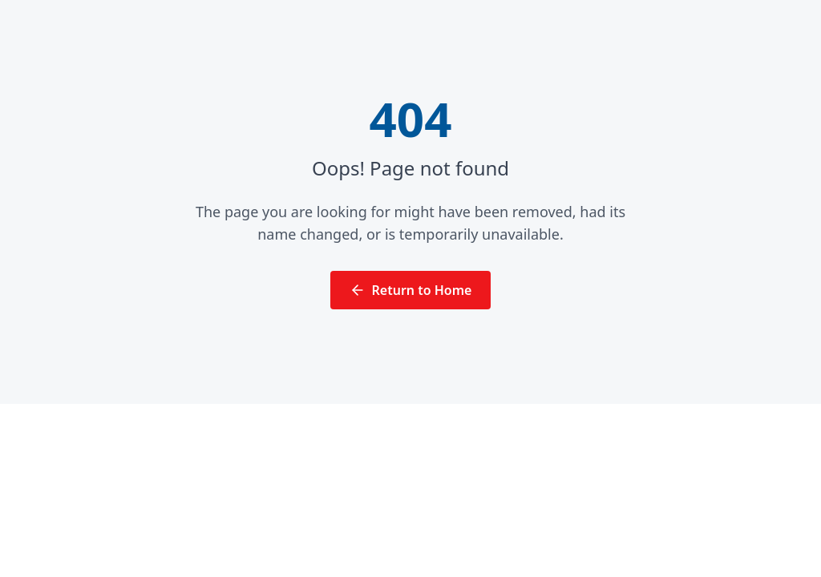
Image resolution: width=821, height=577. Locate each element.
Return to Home (411, 290)
